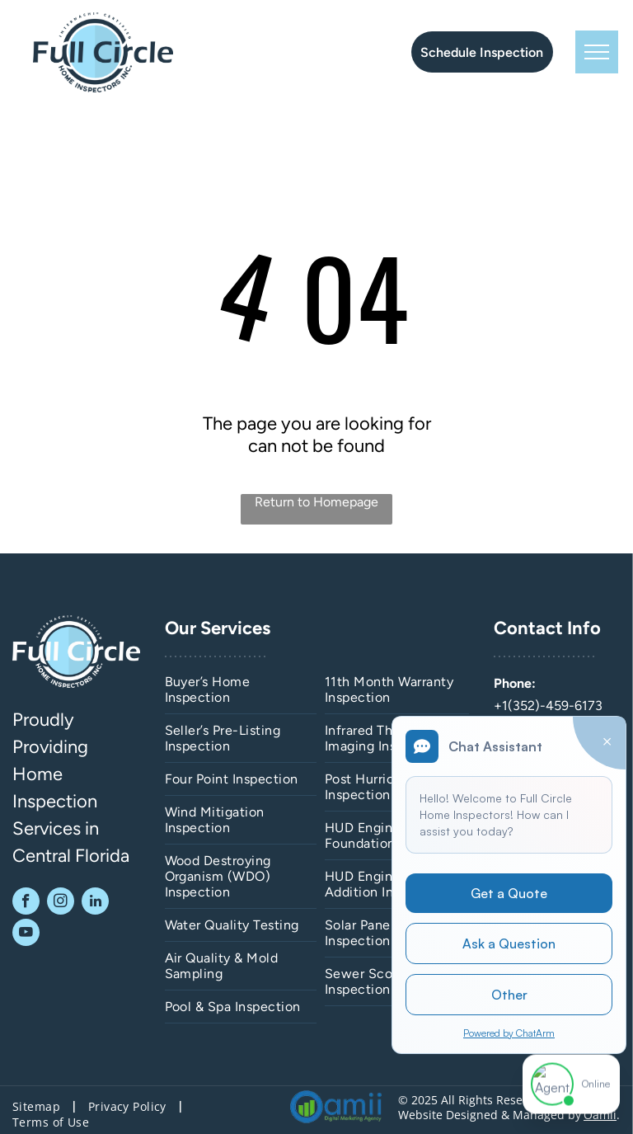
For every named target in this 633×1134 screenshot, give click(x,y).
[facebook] (26, 903)
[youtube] (26, 934)
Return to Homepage (316, 502)
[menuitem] (241, 690)
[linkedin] (95, 903)
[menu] (596, 52)
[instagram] (60, 903)
